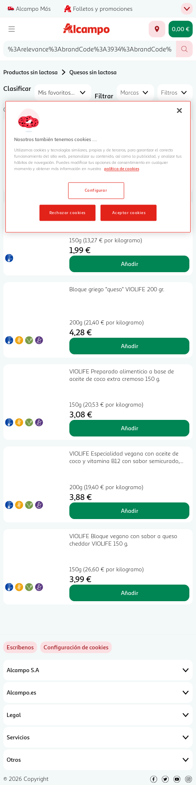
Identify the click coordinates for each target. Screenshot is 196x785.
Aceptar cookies (128, 212)
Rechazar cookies (67, 212)
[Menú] (11, 29)
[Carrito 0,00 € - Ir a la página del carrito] (181, 29)
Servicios (98, 737)
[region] (98, 166)
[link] (76, 647)
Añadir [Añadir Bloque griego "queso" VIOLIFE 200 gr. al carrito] (129, 345)
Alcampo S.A (98, 670)
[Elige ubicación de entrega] (157, 29)
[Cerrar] (179, 110)
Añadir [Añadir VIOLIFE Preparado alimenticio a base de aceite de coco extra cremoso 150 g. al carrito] (129, 428)
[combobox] (89, 49)
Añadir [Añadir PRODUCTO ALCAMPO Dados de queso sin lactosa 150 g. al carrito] (129, 263)
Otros (98, 759)
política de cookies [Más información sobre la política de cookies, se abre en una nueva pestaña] (121, 168)
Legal (98, 715)
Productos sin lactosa (30, 72)
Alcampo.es (98, 692)
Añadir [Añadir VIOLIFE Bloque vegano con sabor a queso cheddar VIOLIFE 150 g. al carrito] (129, 592)
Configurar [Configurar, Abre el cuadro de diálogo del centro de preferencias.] (96, 190)
